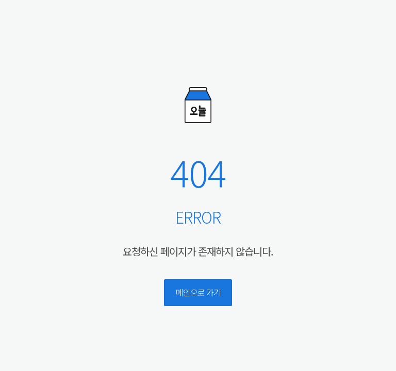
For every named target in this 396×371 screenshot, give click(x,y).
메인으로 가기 (198, 292)
